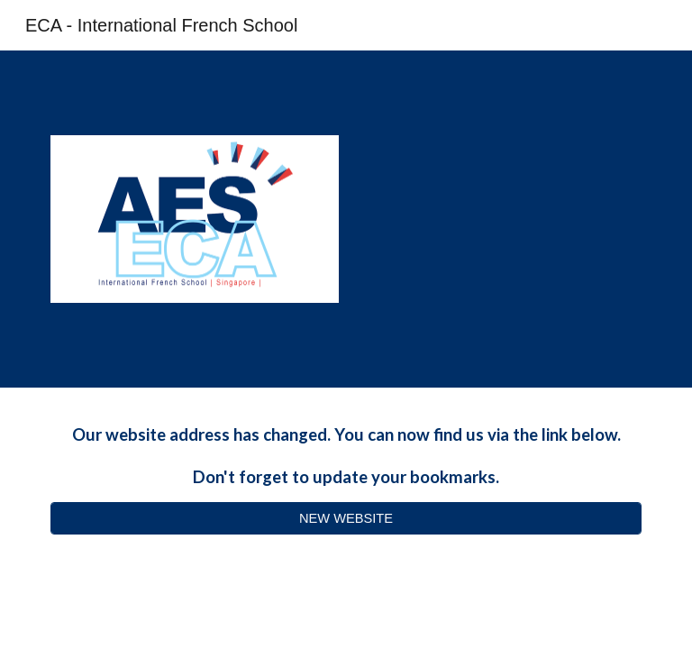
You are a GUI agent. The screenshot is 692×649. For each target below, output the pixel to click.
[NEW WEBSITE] (345, 518)
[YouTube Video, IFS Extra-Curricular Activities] (497, 219)
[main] (345, 455)
